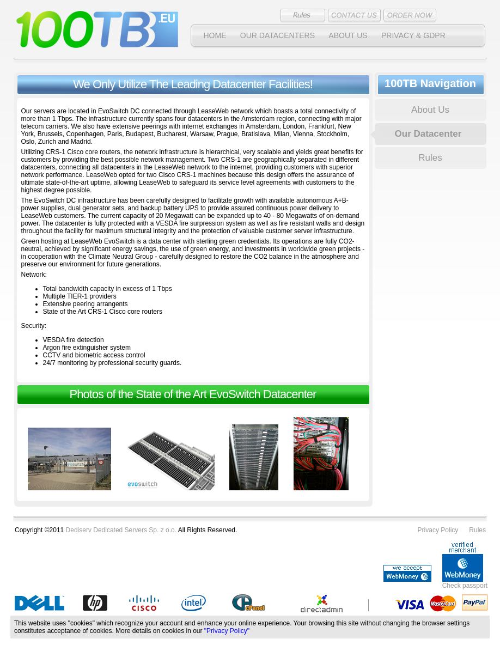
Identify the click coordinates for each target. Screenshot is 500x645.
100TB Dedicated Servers (97, 29)
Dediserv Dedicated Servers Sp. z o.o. (121, 530)
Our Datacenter (428, 134)
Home (215, 35)
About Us (347, 35)
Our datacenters (277, 35)
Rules (430, 158)
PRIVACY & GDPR (413, 35)
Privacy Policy (438, 530)
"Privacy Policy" (226, 631)
